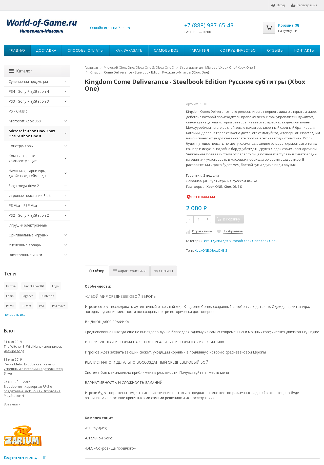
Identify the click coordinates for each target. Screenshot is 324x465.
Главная (17, 50)
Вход (278, 5)
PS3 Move (58, 306)
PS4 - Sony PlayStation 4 (29, 91)
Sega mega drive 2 (24, 185)
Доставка (46, 50)
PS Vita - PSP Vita (23, 205)
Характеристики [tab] (129, 270)
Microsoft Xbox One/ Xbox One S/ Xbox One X (32, 133)
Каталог (20, 71)
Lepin (10, 296)
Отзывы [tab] (163, 270)
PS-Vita (26, 306)
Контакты (304, 50)
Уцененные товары (25, 245)
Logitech (27, 296)
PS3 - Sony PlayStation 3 (29, 101)
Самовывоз (166, 50)
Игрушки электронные (28, 225)
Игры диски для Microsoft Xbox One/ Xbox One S (241, 241)
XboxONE (202, 250)
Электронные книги (25, 254)
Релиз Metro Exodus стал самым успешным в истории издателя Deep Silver (33, 369)
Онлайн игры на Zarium (110, 27)
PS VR (10, 306)
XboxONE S (218, 250)
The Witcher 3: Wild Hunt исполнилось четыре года (33, 348)
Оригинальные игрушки (29, 235)
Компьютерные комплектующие (23, 158)
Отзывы (275, 50)
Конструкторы (21, 145)
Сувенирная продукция (28, 81)
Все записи (12, 404)
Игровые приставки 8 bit (30, 195)
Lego (55, 286)
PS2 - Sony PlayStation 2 (29, 215)
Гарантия (199, 50)
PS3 (41, 306)
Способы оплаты (86, 50)
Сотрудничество (238, 50)
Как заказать (129, 50)
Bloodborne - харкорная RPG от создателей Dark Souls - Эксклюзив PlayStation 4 (32, 391)
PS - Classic (18, 111)
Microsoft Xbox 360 (25, 121)
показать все (15, 314)
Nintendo (48, 296)
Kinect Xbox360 (34, 286)
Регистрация (304, 5)
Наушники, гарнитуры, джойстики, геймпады (28, 173)
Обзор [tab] (96, 270)
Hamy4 (10, 286)
